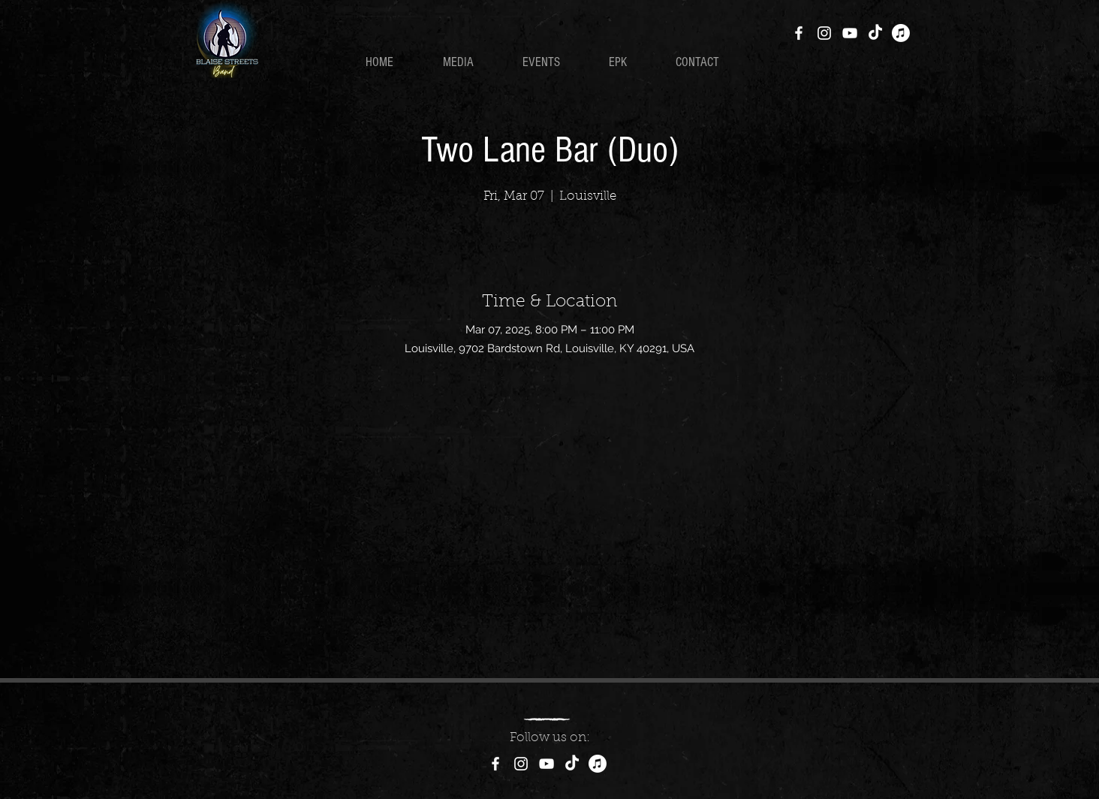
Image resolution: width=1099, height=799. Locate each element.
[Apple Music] (901, 33)
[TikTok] (875, 33)
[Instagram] (824, 33)
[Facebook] (799, 33)
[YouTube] (850, 33)
